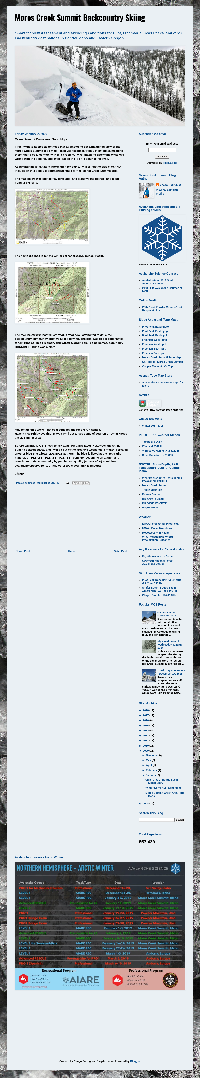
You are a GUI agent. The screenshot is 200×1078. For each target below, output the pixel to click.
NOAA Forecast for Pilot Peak (160, 523)
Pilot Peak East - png (155, 331)
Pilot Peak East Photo (155, 326)
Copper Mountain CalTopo (158, 366)
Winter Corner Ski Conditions (163, 787)
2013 (146, 730)
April (149, 765)
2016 (146, 720)
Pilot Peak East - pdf (154, 335)
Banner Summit (151, 494)
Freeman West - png (154, 339)
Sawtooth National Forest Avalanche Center (158, 562)
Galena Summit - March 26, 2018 (167, 614)
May (149, 760)
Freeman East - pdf (154, 353)
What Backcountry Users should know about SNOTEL (162, 480)
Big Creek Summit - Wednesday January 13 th (169, 644)
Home (71, 551)
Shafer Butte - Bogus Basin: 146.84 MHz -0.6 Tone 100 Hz (159, 589)
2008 (146, 803)
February (152, 770)
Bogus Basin (150, 507)
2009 (146, 750)
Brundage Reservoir (154, 503)
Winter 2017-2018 (152, 425)
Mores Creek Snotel (154, 485)
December (152, 755)
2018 (146, 710)
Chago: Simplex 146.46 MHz (159, 595)
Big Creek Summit (153, 498)
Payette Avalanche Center (158, 556)
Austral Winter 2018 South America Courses (158, 282)
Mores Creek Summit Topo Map (161, 357)
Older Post (120, 551)
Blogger (135, 1061)
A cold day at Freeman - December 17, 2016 (171, 672)
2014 (146, 725)
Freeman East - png (154, 348)
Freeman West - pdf (154, 344)
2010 (146, 745)
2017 (146, 715)
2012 (146, 735)
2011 (146, 740)
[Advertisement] (71, 518)
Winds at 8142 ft (152, 446)
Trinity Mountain (152, 489)
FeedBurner (170, 162)
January (151, 775)
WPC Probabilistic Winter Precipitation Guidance (157, 538)
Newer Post (23, 551)
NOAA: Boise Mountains (157, 528)
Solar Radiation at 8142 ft (157, 455)
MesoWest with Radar (155, 532)
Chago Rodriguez (170, 184)
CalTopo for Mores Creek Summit (162, 361)
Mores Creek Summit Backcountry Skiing (80, 17)
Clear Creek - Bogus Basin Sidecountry (161, 781)
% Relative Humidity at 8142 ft (160, 450)
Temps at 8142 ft (152, 441)
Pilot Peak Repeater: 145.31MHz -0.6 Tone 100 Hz (161, 582)
